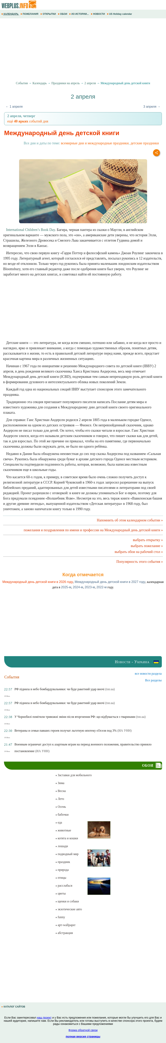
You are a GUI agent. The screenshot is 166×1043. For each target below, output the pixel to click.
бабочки (62, 814)
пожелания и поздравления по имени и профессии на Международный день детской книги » (93, 530)
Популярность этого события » (139, 562)
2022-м (101, 587)
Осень (60, 806)
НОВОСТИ (98, 14)
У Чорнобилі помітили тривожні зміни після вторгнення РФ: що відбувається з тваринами (74, 716)
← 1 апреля (14, 106)
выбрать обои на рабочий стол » (139, 552)
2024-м (78, 587)
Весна (60, 791)
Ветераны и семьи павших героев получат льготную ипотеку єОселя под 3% (65, 730)
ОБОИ (63, 14)
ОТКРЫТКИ (48, 14)
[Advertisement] (83, 50)
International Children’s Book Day (30, 230)
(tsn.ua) (110, 689)
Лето (59, 798)
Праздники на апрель (65, 83)
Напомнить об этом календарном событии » (130, 520)
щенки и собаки (67, 901)
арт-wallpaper (65, 925)
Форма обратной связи (82, 1030)
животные (63, 830)
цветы (60, 893)
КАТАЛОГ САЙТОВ (13, 1006)
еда (58, 822)
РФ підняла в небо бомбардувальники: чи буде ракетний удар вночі (59, 689)
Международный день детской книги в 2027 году (110, 582)
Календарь (39, 83)
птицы (60, 877)
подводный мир (67, 854)
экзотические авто (68, 909)
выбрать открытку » (148, 540)
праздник (62, 862)
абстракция (64, 933)
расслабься (63, 885)
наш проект (44, 1017)
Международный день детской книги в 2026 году (37, 582)
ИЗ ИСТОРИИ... (79, 14)
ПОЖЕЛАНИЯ (29, 14)
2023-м (90, 587)
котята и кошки (66, 838)
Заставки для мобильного (73, 775)
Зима (59, 783)
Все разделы (153, 680)
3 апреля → (151, 106)
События (22, 83)
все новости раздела (148, 673)
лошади (61, 846)
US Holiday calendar (120, 14)
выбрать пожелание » (147, 546)
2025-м (66, 587)
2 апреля (90, 83)
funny (60, 917)
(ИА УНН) (124, 730)
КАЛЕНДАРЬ (10, 14)
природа (62, 869)
